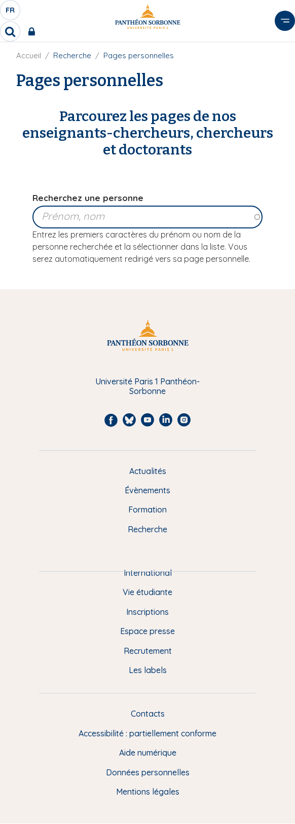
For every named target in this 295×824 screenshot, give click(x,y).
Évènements (147, 490)
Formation (147, 509)
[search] (10, 31)
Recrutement (148, 650)
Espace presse (147, 631)
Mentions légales (147, 791)
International (148, 572)
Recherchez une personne (87, 197)
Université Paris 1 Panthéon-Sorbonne (147, 386)
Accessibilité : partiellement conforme (147, 733)
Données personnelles (148, 772)
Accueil (28, 55)
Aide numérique (147, 752)
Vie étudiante (147, 592)
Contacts (148, 713)
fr (11, 12)
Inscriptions (147, 611)
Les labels (148, 670)
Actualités (147, 471)
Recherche (147, 529)
